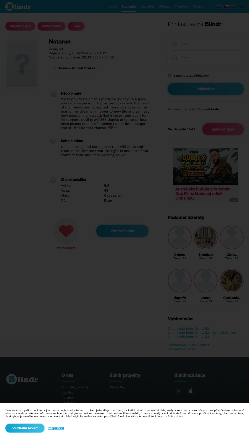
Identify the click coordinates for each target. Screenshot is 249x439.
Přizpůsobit (56, 428)
